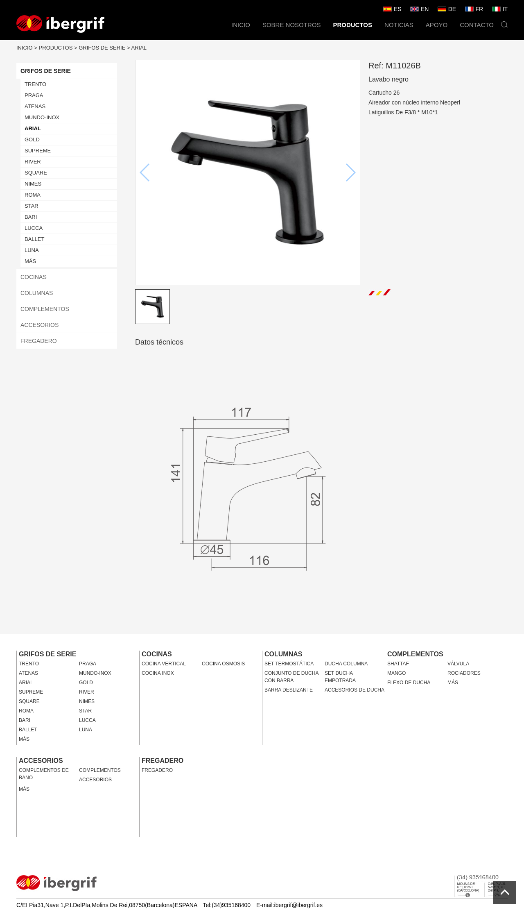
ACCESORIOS (39, 325)
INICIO (240, 24)
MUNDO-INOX (42, 117)
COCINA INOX (158, 673)
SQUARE (36, 173)
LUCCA (34, 228)
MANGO (396, 673)
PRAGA (34, 95)
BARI (31, 217)
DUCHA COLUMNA (346, 664)
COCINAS (33, 277)
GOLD (32, 139)
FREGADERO (38, 341)
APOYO (436, 24)
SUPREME (38, 150)
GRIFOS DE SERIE (102, 48)
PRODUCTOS (352, 24)
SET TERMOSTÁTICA (289, 664)
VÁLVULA (458, 664)
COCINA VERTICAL (164, 664)
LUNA (32, 250)
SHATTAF (398, 664)
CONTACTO (477, 24)
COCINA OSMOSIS (223, 664)
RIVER (33, 162)
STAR (31, 206)
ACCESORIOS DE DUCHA (354, 690)
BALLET (34, 239)
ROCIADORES (464, 673)
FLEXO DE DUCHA (408, 682)
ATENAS (35, 106)
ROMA (33, 195)
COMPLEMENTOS (44, 309)
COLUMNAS (36, 293)
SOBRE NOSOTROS (291, 24)
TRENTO (35, 84)
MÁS (30, 261)
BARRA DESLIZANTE (288, 690)
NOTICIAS (398, 24)
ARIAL (139, 48)
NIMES (33, 184)
